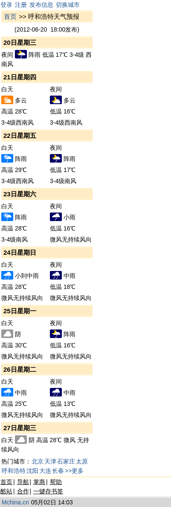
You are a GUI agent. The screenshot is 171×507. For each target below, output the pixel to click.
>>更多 (74, 470)
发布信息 (41, 4)
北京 (37, 461)
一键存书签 (48, 491)
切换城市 (68, 4)
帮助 (56, 481)
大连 (45, 470)
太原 (82, 461)
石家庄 (66, 461)
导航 (23, 481)
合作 (23, 491)
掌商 (39, 481)
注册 (21, 4)
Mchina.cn (15, 502)
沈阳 (32, 470)
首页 (10, 16)
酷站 (6, 491)
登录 (6, 4)
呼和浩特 (14, 470)
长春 (58, 470)
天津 (50, 461)
